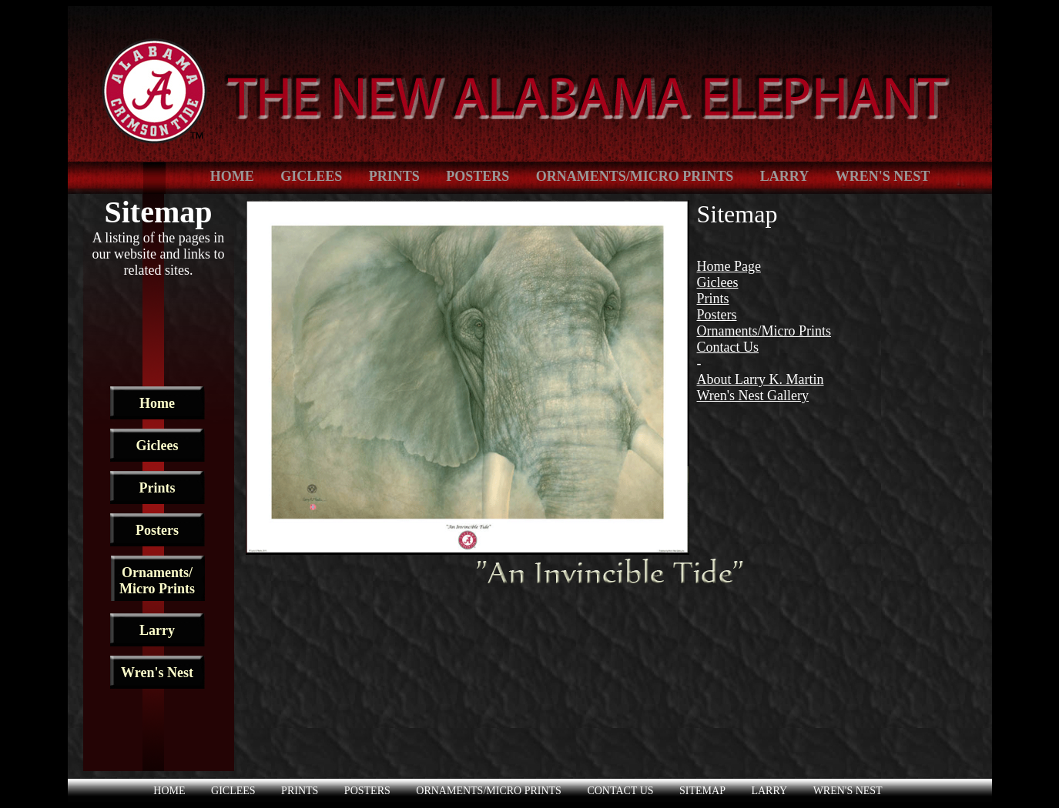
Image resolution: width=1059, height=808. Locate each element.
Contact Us (728, 347)
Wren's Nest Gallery (753, 395)
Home (232, 176)
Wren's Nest (883, 176)
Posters (477, 176)
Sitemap (702, 790)
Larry (784, 176)
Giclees (311, 176)
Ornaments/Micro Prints (635, 176)
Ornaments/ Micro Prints (157, 580)
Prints (394, 176)
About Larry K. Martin (760, 379)
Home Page (729, 266)
